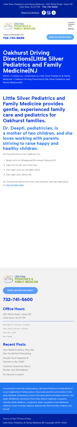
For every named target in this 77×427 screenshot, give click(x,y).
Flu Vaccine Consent (13, 374)
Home (6, 76)
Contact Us (17, 76)
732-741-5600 (50, 7)
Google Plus (49, 13)
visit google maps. (15, 185)
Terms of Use (9, 418)
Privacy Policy (24, 418)
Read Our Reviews (30, 12)
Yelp (54, 13)
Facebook (44, 13)
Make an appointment (60, 37)
